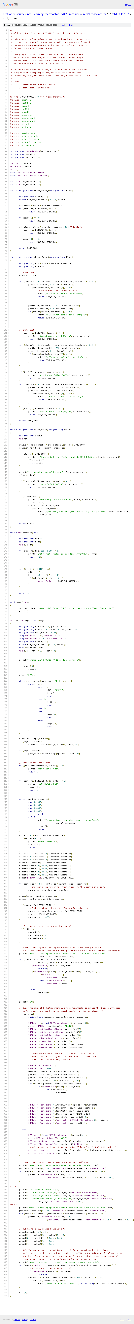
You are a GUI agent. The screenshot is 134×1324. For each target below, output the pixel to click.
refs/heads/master (94, 14)
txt (122, 1319)
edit (69, 25)
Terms (33, 1319)
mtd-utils (75, 14)
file (61, 25)
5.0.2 (64, 14)
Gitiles (17, 1319)
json (129, 1319)
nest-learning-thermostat (43, 14)
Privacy (25, 1319)
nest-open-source (14, 14)
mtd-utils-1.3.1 (120, 14)
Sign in (128, 4)
